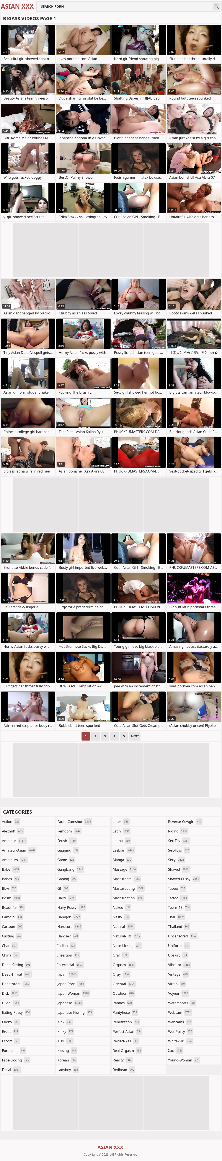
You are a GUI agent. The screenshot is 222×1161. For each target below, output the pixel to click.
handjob (69, 917)
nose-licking (127, 945)
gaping (67, 879)
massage (125, 869)
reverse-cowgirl (185, 821)
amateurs (15, 860)
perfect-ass (126, 1041)
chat (10, 945)
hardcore (69, 926)
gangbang (70, 869)
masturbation (128, 898)
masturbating (129, 888)
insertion (68, 955)
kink (65, 1022)
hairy (66, 898)
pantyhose (125, 1012)
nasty (121, 917)
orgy (122, 974)
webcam (180, 1012)
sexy (176, 860)
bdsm (11, 898)
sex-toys (179, 850)
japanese (70, 1003)
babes (11, 879)
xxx (176, 1050)
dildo (11, 1003)
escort (11, 1041)
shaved (179, 869)
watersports (182, 1003)
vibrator (179, 965)
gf (63, 888)
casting (12, 936)
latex (121, 821)
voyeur (178, 993)
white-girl (180, 1041)
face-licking (16, 1060)
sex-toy (179, 840)
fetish (67, 840)
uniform (179, 945)
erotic (10, 1031)
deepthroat (16, 984)
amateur (14, 840)
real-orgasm (127, 1050)
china (11, 955)
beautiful (13, 907)
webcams (180, 1022)
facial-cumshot (74, 821)
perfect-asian (127, 1031)
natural (124, 926)
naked (122, 907)
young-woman (184, 1060)
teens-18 (179, 907)
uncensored (183, 936)
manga (122, 860)
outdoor (124, 993)
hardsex (68, 936)
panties (123, 1003)
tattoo (178, 898)
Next (135, 736)
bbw (9, 888)
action (11, 821)
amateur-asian (19, 850)
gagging (68, 850)
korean (67, 1060)
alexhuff (13, 831)
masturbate (127, 879)
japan (67, 974)
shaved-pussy (184, 879)
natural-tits (127, 936)
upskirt (178, 955)
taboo (177, 888)
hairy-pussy (71, 907)
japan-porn (71, 984)
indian (66, 945)
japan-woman (73, 993)
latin (122, 831)
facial (11, 1069)
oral (121, 955)
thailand (179, 926)
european (14, 1050)
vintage (178, 974)
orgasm (124, 965)
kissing (67, 1050)
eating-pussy (16, 1012)
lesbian (124, 850)
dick (10, 993)
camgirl (12, 917)
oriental (124, 984)
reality (123, 1060)
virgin (177, 984)
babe (11, 869)
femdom (69, 831)
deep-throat (17, 974)
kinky (65, 1031)
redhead (124, 1069)
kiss (65, 1041)
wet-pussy (180, 1031)
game (66, 860)
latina (122, 840)
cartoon (12, 926)
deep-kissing (16, 965)
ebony (11, 1022)
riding (178, 831)
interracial (70, 965)
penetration (126, 1022)
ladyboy (68, 1069)
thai (176, 917)
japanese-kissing (75, 1012)
